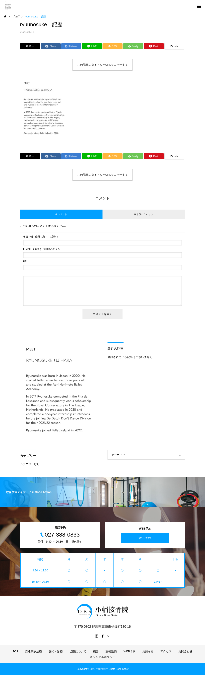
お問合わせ (185, 651)
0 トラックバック (143, 214)
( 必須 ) (40, 236)
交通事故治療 (33, 651)
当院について (77, 651)
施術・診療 (56, 651)
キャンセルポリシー (102, 657)
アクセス (166, 651)
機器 (96, 651)
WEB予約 (145, 537)
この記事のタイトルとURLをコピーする (102, 64)
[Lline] (92, 46)
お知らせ (148, 651)
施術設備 (111, 651)
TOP (15, 651)
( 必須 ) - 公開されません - (42, 249)
